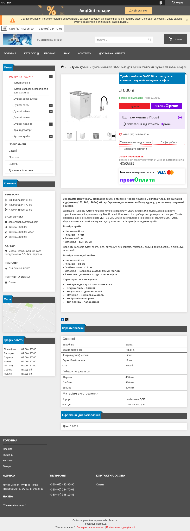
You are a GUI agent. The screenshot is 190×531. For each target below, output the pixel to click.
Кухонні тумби (22, 136)
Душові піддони (23, 123)
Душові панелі (22, 117)
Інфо (66, 53)
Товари (7, 466)
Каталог (30, 53)
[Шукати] (149, 39)
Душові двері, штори (26, 98)
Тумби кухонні (80, 67)
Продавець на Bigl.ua (95, 523)
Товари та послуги (21, 76)
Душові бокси (21, 105)
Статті (13, 150)
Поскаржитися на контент (90, 527)
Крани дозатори (23, 130)
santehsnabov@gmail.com (23, 221)
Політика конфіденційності (120, 527)
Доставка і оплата (112, 53)
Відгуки (13, 163)
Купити (135, 106)
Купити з (166, 106)
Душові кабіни (22, 111)
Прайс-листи (17, 144)
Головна (10, 53)
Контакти (85, 53)
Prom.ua (113, 520)
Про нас (50, 53)
